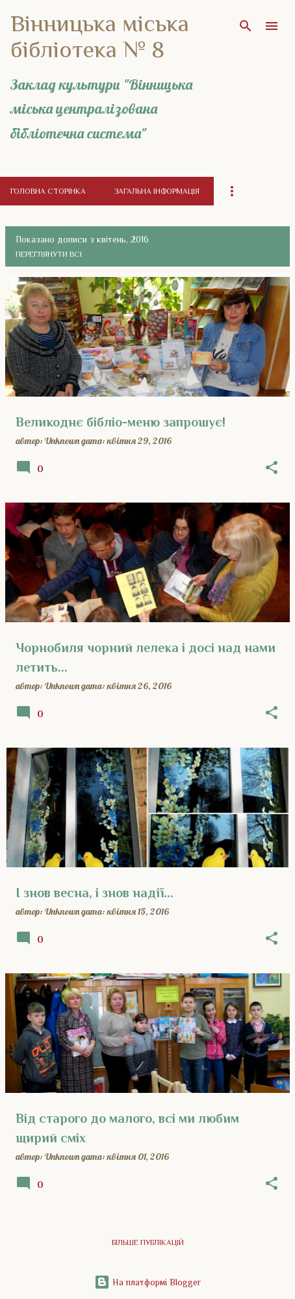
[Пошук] (245, 26)
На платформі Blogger (147, 1282)
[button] (271, 468)
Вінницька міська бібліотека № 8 (99, 36)
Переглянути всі (49, 254)
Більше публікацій (148, 1242)
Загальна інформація (156, 191)
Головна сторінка (48, 191)
